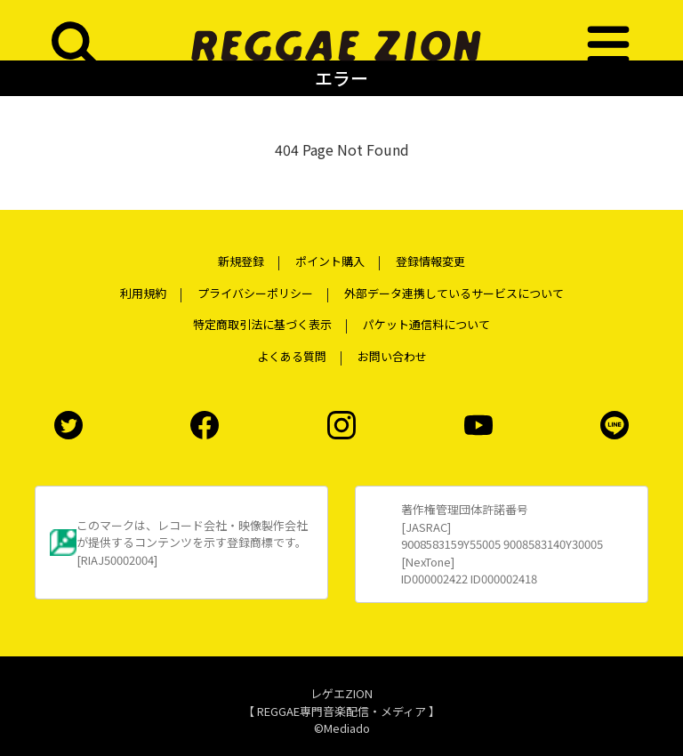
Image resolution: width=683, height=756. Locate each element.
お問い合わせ (392, 356)
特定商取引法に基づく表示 (262, 324)
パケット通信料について (426, 324)
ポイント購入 (330, 261)
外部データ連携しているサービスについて (454, 293)
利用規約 (143, 293)
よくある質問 (291, 356)
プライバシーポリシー (255, 293)
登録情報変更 (430, 261)
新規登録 (241, 261)
